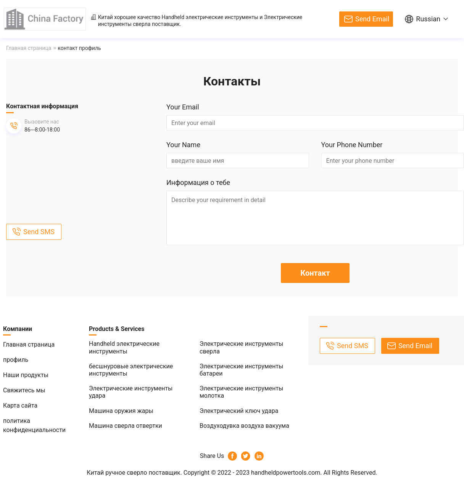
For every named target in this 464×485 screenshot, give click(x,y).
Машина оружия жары (121, 410)
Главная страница (28, 48)
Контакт (315, 273)
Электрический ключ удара (239, 410)
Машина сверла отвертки (125, 425)
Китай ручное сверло (117, 472)
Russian (428, 19)
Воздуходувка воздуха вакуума (244, 425)
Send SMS (39, 232)
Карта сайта (20, 405)
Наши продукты (25, 375)
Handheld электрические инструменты (209, 17)
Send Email (372, 19)
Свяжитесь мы (24, 390)
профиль (15, 359)
